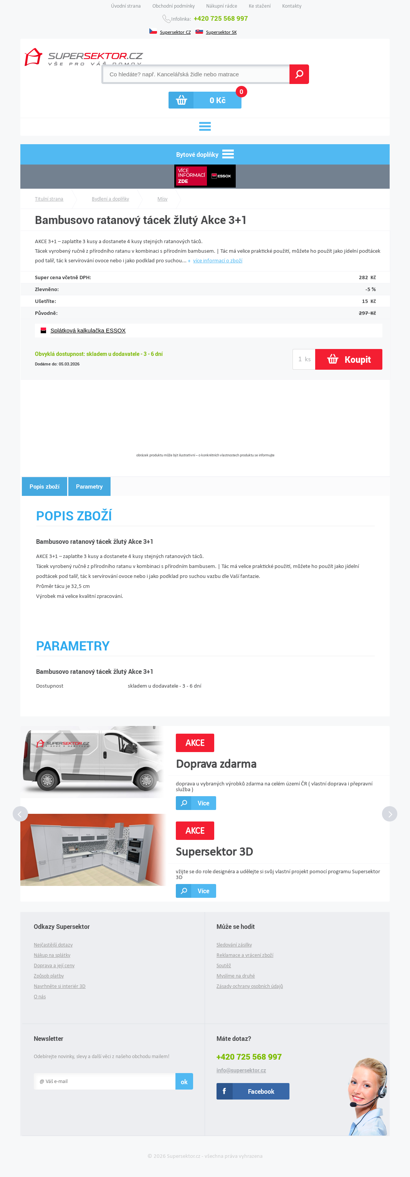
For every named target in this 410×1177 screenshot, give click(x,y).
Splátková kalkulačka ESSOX (88, 330)
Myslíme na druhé (236, 976)
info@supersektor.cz (241, 1070)
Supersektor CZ (175, 31)
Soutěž (224, 965)
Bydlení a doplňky (110, 199)
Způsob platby (49, 976)
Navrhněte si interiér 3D (60, 986)
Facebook (261, 1091)
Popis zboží (45, 486)
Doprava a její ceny (54, 965)
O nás (40, 996)
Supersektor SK (221, 31)
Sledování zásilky (234, 945)
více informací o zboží (217, 260)
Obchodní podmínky (173, 6)
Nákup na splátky (52, 955)
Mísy (162, 199)
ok (184, 1082)
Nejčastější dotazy (53, 945)
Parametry (89, 486)
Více (203, 803)
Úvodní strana (126, 6)
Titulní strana (49, 199)
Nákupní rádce (221, 6)
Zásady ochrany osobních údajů (250, 986)
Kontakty (291, 6)
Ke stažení (260, 6)
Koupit (358, 359)
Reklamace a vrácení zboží (245, 955)
